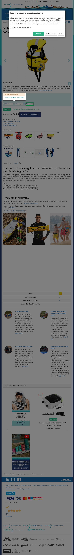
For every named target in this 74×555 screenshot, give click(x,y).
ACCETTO (38, 34)
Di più (60, 34)
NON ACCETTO (51, 34)
